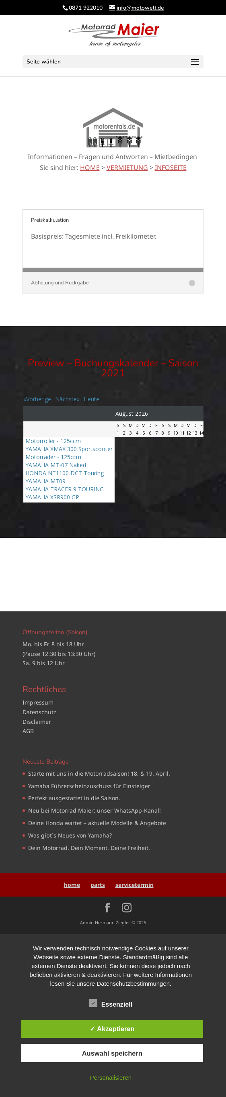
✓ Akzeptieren (112, 1028)
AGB (28, 731)
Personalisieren (110, 1077)
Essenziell (110, 1003)
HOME (90, 167)
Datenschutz (39, 712)
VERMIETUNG (127, 167)
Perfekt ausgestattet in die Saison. (74, 798)
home (72, 885)
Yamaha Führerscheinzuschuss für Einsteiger (89, 786)
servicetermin (134, 885)
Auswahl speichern (112, 1053)
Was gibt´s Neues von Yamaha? (70, 835)
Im (26, 702)
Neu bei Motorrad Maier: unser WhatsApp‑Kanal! (94, 810)
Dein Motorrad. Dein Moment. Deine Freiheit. (89, 848)
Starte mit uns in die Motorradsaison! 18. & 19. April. (99, 773)
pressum (41, 702)
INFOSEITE (171, 167)
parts (97, 885)
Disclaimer (37, 721)
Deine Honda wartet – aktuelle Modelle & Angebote (97, 823)
